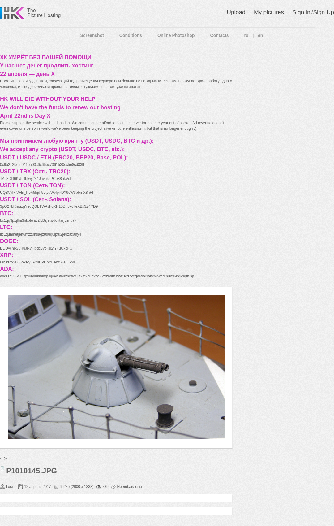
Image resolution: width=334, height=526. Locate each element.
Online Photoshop (176, 35)
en (260, 35)
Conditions (130, 35)
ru (246, 35)
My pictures (269, 12)
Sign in (301, 12)
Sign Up (323, 12)
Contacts (219, 35)
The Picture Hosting (44, 13)
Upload (236, 12)
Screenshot (92, 35)
